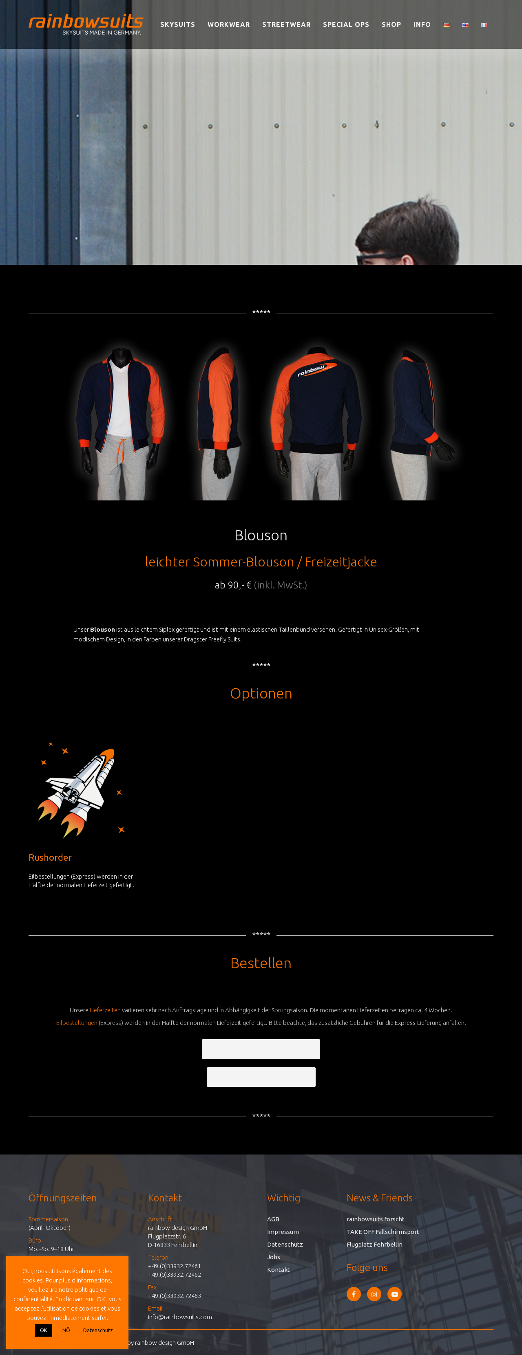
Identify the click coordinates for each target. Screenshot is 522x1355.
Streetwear (286, 24)
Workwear (229, 24)
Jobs (273, 1257)
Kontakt (278, 1269)
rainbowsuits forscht (376, 1219)
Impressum (283, 1231)
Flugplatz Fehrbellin (375, 1244)
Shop (391, 24)
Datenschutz (285, 1244)
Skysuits (177, 24)
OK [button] (43, 1330)
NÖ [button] (66, 1330)
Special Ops (346, 24)
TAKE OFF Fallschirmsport (383, 1231)
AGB (273, 1219)
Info (422, 24)
